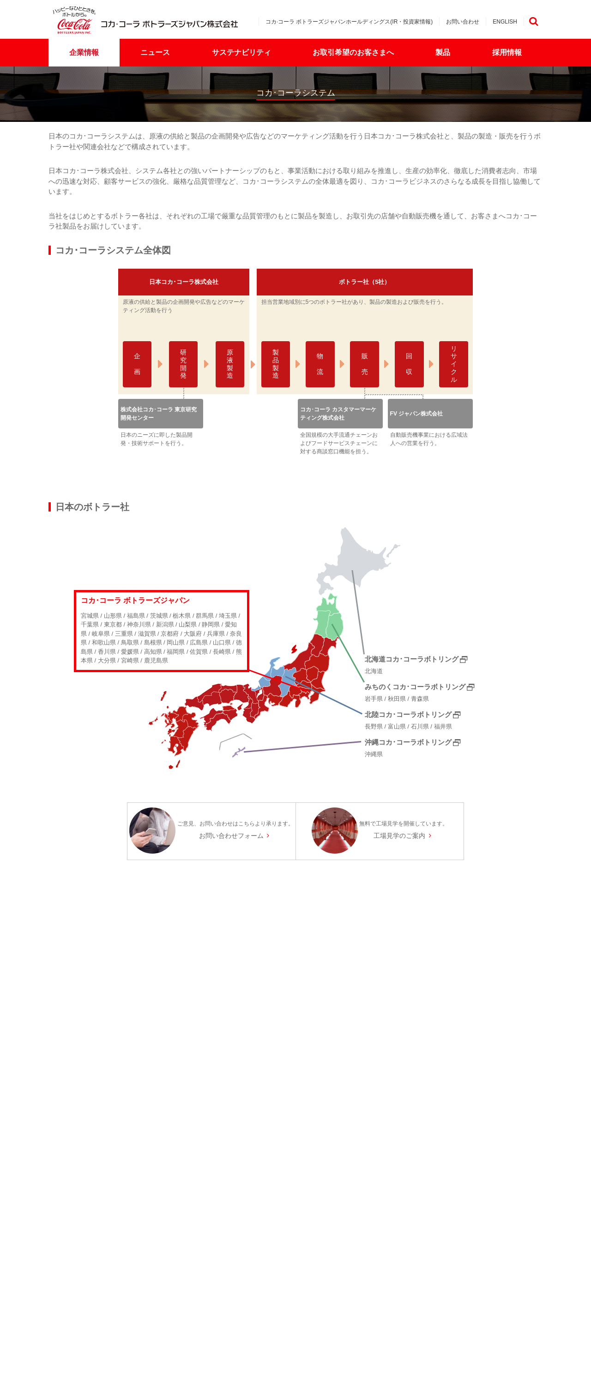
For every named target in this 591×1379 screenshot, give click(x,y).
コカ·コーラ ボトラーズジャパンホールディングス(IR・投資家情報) (349, 21)
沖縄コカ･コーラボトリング (408, 742)
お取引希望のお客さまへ (353, 52)
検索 (533, 21)
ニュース (155, 52)
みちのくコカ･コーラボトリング (415, 687)
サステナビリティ (241, 52)
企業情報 (84, 52)
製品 (442, 52)
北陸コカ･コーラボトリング (408, 714)
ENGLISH (505, 21)
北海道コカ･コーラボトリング (411, 659)
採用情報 (507, 52)
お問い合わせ (462, 21)
